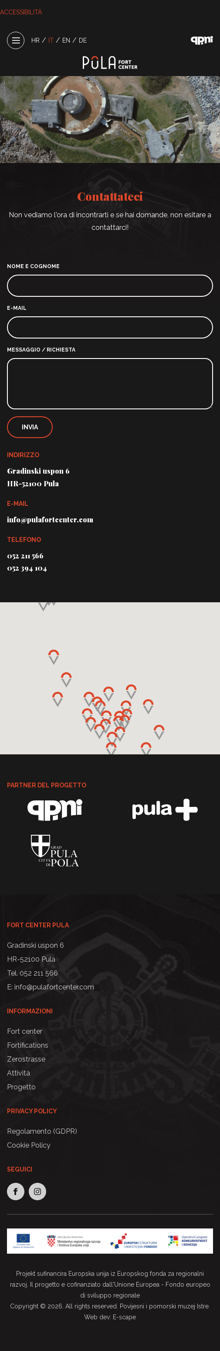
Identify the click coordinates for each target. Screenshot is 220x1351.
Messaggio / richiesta (41, 350)
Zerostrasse (26, 1059)
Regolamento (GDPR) (42, 1131)
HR (35, 40)
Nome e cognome (33, 266)
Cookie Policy (29, 1145)
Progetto (21, 1087)
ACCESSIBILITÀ (21, 12)
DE (83, 40)
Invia (30, 427)
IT (51, 40)
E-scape (124, 1317)
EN (66, 40)
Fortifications (27, 1045)
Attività (18, 1073)
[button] (118, 723)
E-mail (17, 308)
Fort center (24, 1031)
